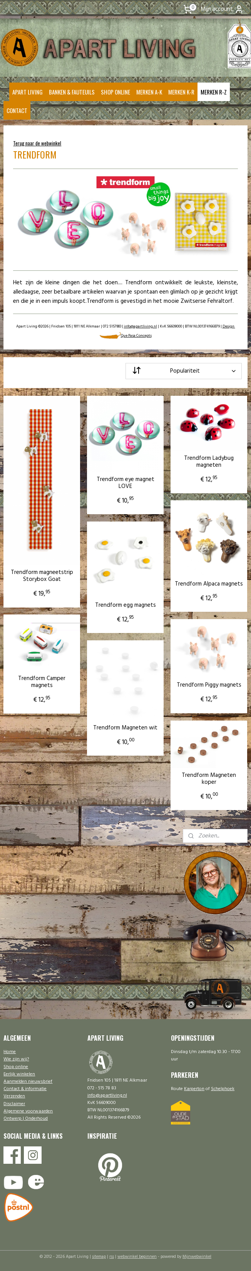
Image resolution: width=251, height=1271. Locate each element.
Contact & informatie (25, 1089)
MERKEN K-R (181, 92)
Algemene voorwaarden (28, 1111)
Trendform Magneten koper (209, 778)
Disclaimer (14, 1104)
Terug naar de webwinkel (37, 143)
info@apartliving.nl (140, 326)
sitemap (99, 1256)
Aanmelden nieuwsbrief (27, 1081)
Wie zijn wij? (16, 1059)
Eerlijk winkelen (19, 1074)
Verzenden (14, 1096)
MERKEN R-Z (214, 92)
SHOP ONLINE (115, 92)
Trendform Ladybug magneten (209, 462)
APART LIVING (27, 92)
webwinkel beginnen (137, 1256)
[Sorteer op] (183, 370)
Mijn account (222, 9)
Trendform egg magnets (125, 604)
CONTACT (17, 110)
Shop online (15, 1067)
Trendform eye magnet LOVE (125, 482)
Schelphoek (222, 1089)
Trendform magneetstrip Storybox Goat (42, 576)
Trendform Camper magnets (41, 682)
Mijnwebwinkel (196, 1256)
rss (111, 1256)
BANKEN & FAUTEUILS (72, 92)
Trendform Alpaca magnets (209, 583)
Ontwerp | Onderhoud (25, 1118)
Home (9, 1052)
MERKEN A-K (149, 92)
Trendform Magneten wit (125, 727)
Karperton (194, 1089)
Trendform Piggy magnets (209, 685)
